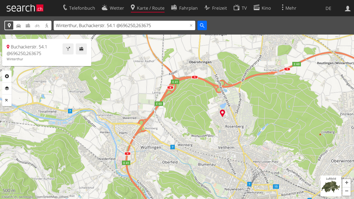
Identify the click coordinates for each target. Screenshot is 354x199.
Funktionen (7, 100)
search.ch (10, 197)
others (63, 197)
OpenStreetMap (46, 197)
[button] (346, 183)
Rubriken (7, 76)
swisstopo (26, 197)
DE (328, 8)
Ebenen (7, 88)
